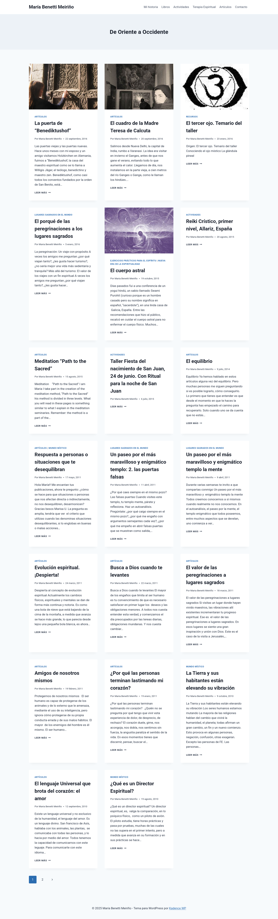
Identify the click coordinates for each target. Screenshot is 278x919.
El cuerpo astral (127, 270)
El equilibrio (199, 361)
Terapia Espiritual (204, 7)
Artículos (225, 7)
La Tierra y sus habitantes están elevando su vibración (210, 680)
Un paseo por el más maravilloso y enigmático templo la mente (214, 462)
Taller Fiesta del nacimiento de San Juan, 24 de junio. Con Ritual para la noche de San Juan (137, 376)
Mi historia (151, 7)
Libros (166, 7)
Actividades (181, 7)
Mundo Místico (57, 448)
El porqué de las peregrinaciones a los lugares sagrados (58, 228)
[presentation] (63, 86)
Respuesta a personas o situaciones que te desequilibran (61, 462)
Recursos (192, 116)
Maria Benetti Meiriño (50, 138)
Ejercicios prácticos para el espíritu (133, 260)
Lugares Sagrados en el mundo (53, 215)
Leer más (43, 192)
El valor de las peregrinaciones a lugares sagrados (206, 575)
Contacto (241, 7)
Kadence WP (177, 908)
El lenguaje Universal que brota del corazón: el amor (63, 791)
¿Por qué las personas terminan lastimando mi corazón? (136, 680)
